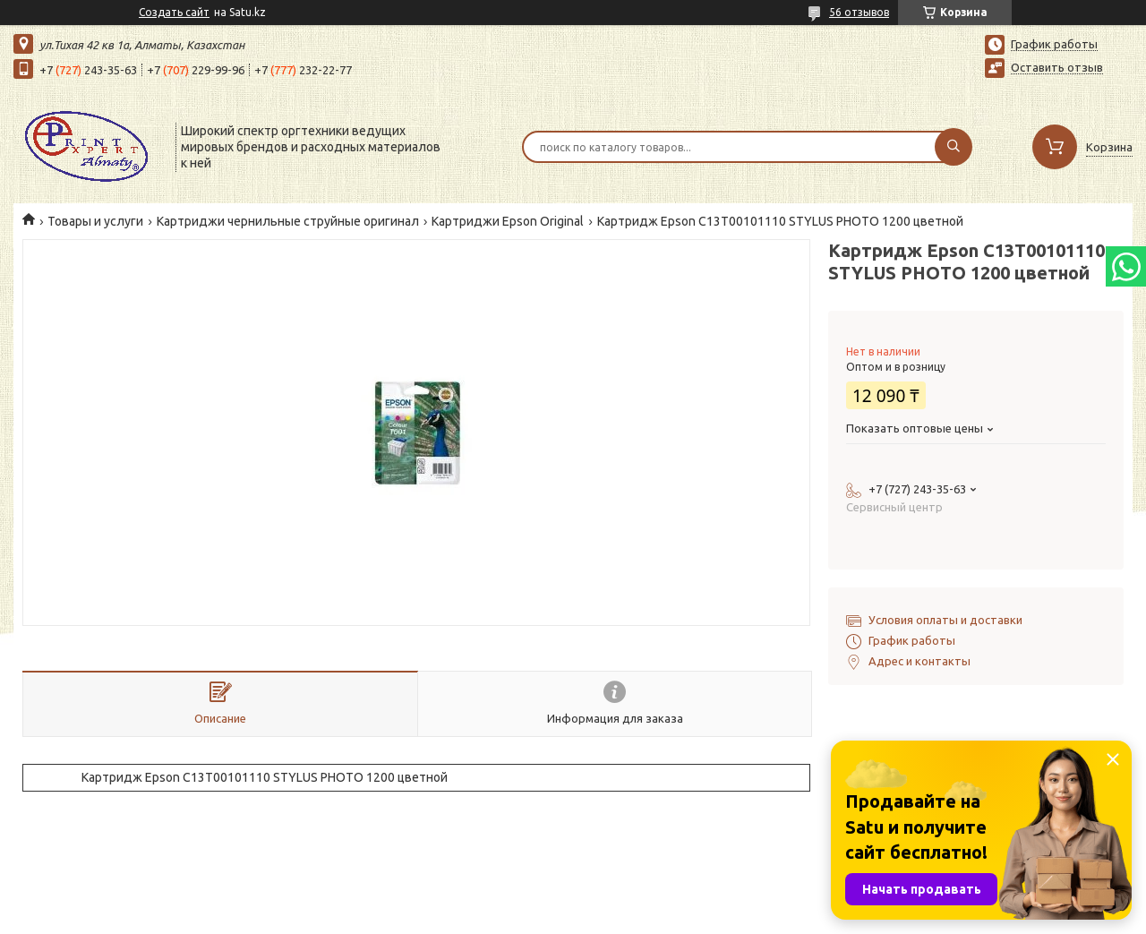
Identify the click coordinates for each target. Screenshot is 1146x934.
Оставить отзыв (1057, 67)
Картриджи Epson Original (508, 221)
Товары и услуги (95, 221)
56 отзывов (859, 12)
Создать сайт (174, 12)
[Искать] (953, 147)
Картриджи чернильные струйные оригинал (288, 221)
